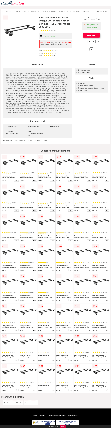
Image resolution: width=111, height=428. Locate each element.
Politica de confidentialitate (56, 415)
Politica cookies (72, 415)
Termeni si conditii (39, 415)
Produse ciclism (8, 11)
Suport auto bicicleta (49, 11)
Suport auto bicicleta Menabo (80, 11)
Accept (63, 426)
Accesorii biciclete (21, 11)
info (16, 180)
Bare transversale (63, 11)
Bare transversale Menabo (100, 11)
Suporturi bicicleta (34, 11)
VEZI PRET (91, 35)
